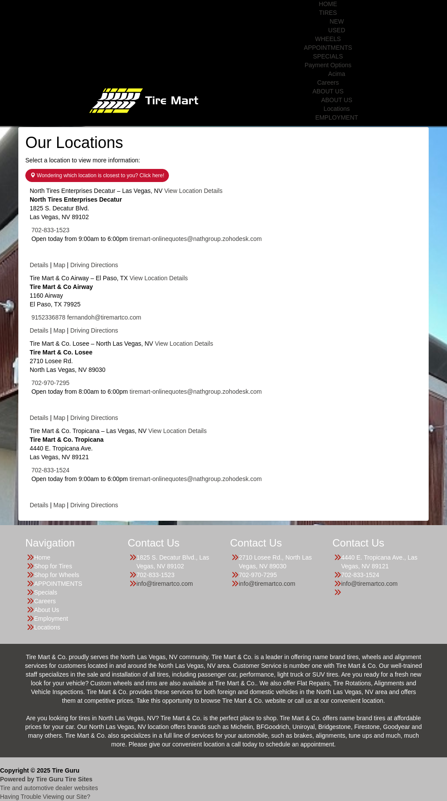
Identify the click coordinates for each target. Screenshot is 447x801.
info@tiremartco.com (165, 583)
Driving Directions (94, 264)
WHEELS (328, 38)
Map (59, 264)
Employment (51, 618)
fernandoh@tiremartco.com (104, 317)
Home (42, 557)
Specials (45, 592)
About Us (46, 609)
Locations (336, 108)
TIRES (328, 12)
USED (336, 30)
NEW (337, 21)
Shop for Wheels (56, 574)
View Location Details (193, 190)
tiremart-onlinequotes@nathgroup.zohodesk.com (196, 238)
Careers (328, 82)
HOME (328, 3)
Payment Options (328, 65)
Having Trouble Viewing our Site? (45, 796)
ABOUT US (328, 91)
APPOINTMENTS (328, 47)
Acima (336, 73)
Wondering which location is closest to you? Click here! (97, 175)
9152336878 (48, 317)
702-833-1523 (50, 230)
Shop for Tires (53, 566)
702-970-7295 (50, 382)
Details (39, 264)
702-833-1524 (50, 470)
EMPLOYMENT (336, 117)
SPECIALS (328, 56)
